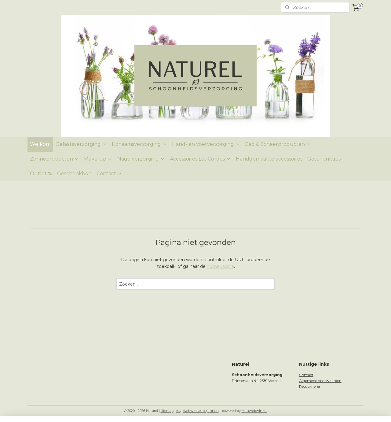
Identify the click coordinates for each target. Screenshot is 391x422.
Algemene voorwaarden (320, 380)
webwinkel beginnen (201, 411)
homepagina (220, 266)
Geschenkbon (74, 173)
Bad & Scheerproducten (278, 144)
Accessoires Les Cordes (200, 159)
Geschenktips (324, 159)
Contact (109, 173)
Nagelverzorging (141, 159)
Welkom (40, 144)
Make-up (98, 159)
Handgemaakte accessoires (269, 159)
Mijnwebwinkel (254, 411)
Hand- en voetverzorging (206, 144)
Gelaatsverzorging (81, 144)
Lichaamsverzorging (139, 144)
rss (178, 411)
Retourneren (310, 386)
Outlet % (41, 173)
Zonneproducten (54, 159)
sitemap (167, 411)
